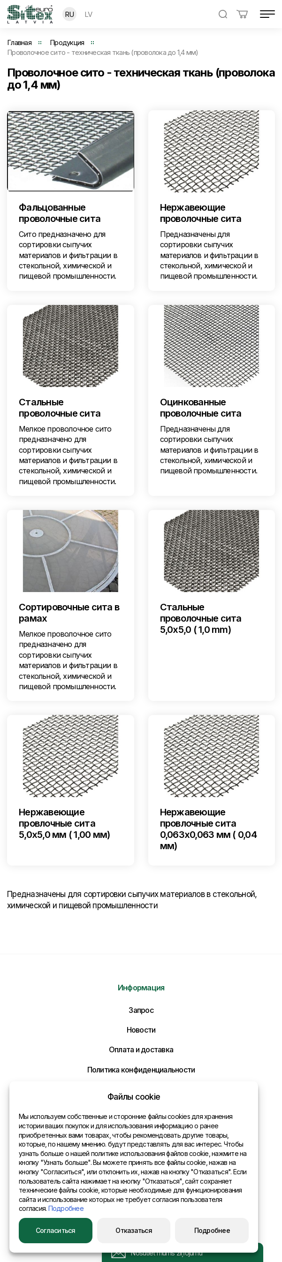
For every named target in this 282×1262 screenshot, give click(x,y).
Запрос (141, 1010)
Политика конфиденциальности (141, 1069)
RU (69, 14)
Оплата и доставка (141, 1049)
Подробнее (66, 1208)
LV (88, 14)
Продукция (67, 42)
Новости (141, 1029)
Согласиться (56, 1230)
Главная (19, 42)
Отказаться (133, 1230)
